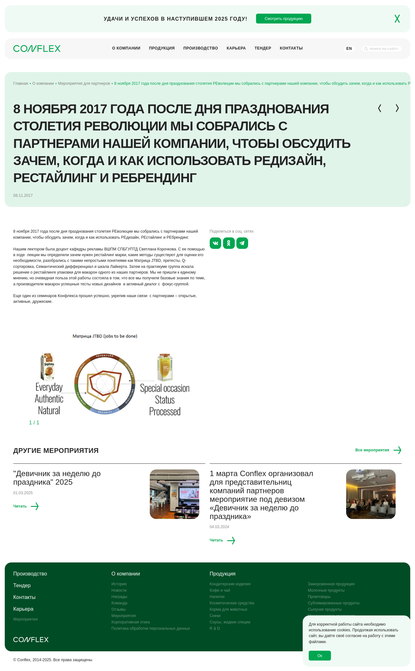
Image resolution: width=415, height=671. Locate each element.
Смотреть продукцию (284, 19)
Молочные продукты (326, 590)
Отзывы (118, 609)
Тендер (262, 49)
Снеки (215, 616)
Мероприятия (25, 619)
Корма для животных (228, 609)
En (349, 48)
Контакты (291, 49)
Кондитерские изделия (230, 584)
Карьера (236, 49)
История (118, 584)
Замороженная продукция (331, 584)
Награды (119, 597)
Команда (119, 603)
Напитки (217, 597)
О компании (126, 49)
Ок (320, 656)
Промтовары (319, 597)
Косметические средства (232, 603)
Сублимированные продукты (333, 603)
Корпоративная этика (130, 622)
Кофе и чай (220, 590)
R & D (215, 628)
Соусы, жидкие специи (230, 622)
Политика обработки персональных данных (150, 628)
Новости (118, 590)
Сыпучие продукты (325, 609)
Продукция (162, 49)
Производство (200, 49)
